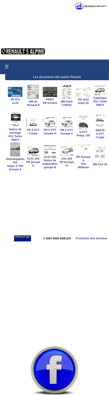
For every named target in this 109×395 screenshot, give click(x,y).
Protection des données (91, 238)
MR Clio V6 (100, 162)
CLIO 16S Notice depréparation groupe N (50, 160)
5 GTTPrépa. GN (83, 132)
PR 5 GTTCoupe (33, 130)
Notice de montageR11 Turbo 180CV (15, 132)
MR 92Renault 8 (33, 102)
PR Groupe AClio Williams (83, 160)
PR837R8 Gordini (50, 99)
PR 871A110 (15, 99)
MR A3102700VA (66, 102)
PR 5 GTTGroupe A (67, 130)
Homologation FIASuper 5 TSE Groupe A (15, 162)
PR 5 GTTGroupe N (50, 130)
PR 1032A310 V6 (83, 100)
